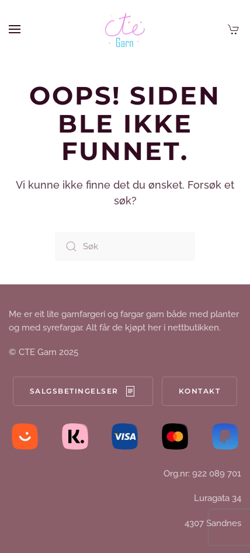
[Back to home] (125, 29)
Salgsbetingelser (83, 391)
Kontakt (200, 391)
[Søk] (125, 246)
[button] (14, 29)
